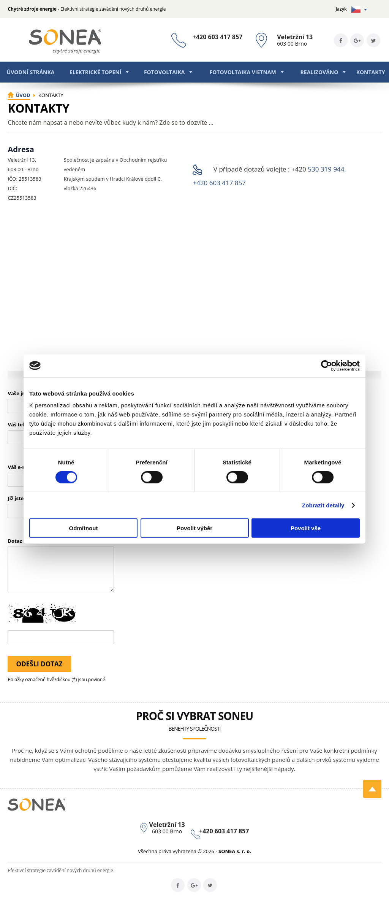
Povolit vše (306, 528)
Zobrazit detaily (323, 505)
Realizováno (319, 72)
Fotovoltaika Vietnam (242, 72)
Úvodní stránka (31, 72)
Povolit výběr (194, 528)
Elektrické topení (95, 72)
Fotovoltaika (164, 72)
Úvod (23, 95)
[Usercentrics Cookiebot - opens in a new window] (326, 365)
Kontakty (370, 72)
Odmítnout (83, 528)
